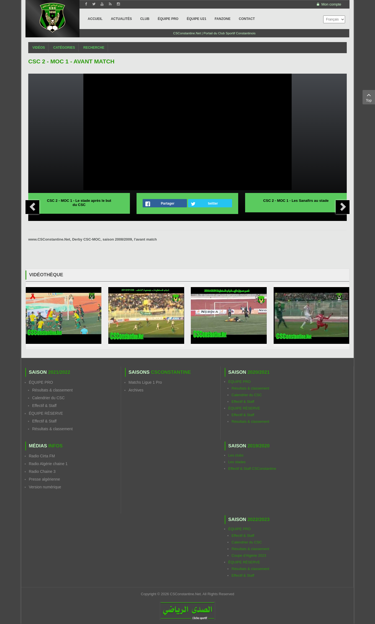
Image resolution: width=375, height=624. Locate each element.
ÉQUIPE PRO (41, 382)
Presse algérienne (44, 479)
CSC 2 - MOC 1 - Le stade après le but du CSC (79, 202)
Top (369, 96)
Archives (136, 390)
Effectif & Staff (44, 405)
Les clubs (235, 455)
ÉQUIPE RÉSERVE (46, 413)
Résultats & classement (52, 390)
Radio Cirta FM (42, 456)
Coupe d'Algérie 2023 (249, 555)
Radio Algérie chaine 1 (48, 463)
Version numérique (45, 487)
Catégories (64, 48)
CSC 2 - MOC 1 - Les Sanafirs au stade (295, 200)
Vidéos (38, 48)
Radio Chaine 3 (42, 471)
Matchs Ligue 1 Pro (145, 382)
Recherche (93, 48)
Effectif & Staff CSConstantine (252, 468)
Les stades (237, 462)
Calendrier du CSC (48, 398)
